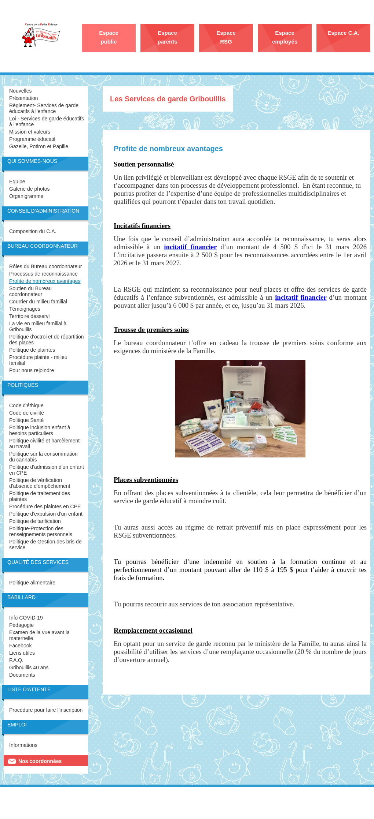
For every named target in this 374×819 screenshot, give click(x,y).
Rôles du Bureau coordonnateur (45, 266)
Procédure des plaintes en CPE (45, 506)
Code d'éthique (26, 405)
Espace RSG (226, 37)
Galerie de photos (29, 189)
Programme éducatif (32, 139)
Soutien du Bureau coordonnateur (30, 291)
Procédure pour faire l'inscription (45, 710)
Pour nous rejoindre (31, 370)
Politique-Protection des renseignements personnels (40, 531)
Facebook (20, 645)
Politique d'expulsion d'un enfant (45, 514)
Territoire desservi (29, 316)
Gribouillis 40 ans (28, 667)
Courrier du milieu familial (38, 301)
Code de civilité (26, 413)
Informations (23, 745)
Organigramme (26, 196)
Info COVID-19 (26, 618)
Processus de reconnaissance (43, 274)
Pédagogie (21, 625)
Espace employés (284, 37)
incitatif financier (300, 297)
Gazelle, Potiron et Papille (38, 146)
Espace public (108, 37)
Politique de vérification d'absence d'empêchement (39, 483)
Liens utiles (22, 653)
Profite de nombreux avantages (45, 281)
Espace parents (167, 37)
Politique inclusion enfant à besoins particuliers (39, 430)
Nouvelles (20, 91)
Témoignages (24, 309)
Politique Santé (26, 420)
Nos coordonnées (40, 761)
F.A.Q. (16, 660)
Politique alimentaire (32, 583)
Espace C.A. (343, 33)
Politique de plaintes (32, 350)
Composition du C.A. (32, 231)
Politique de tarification (35, 521)
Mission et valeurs (29, 132)
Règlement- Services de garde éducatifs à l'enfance (43, 108)
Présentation (23, 98)
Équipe (17, 181)
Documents (22, 675)
